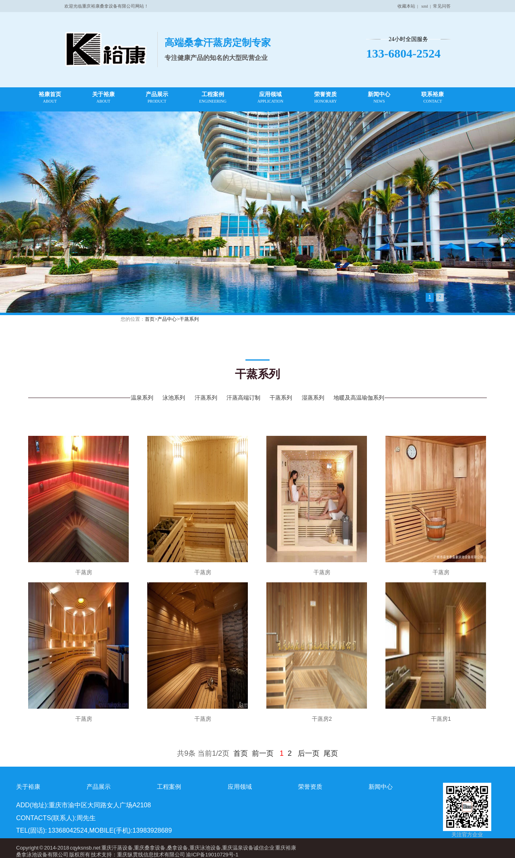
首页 (149, 319)
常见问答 (442, 6)
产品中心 (167, 319)
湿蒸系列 (313, 397)
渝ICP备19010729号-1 (212, 855)
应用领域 (270, 97)
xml (424, 6)
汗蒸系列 (206, 397)
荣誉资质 (325, 97)
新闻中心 (379, 97)
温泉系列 (142, 397)
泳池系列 (174, 397)
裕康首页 (50, 97)
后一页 (308, 753)
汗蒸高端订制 (243, 397)
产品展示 (157, 97)
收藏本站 (406, 6)
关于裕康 (103, 97)
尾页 (330, 753)
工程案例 (213, 97)
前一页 (263, 753)
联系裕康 (432, 97)
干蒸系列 (189, 319)
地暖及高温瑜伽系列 (359, 397)
